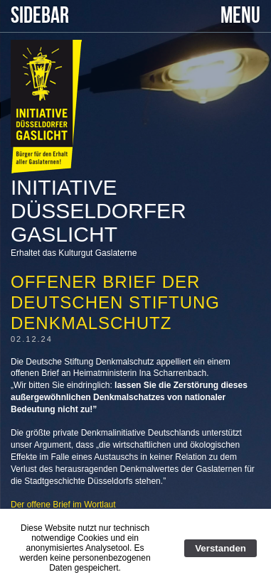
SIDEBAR (40, 16)
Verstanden (220, 548)
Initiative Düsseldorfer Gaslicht (98, 211)
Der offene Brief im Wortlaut (63, 505)
